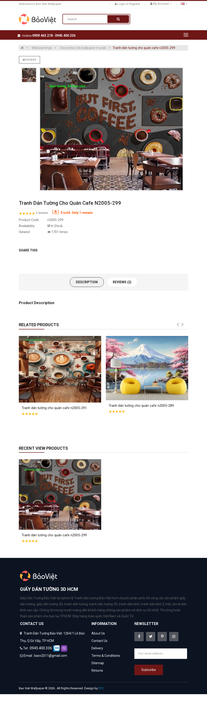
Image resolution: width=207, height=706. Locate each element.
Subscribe (148, 670)
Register (134, 4)
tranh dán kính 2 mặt (156, 604)
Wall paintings (42, 47)
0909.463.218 (42, 35)
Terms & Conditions (105, 655)
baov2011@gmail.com (50, 655)
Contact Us (99, 641)
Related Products (39, 324)
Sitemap (97, 663)
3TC (101, 688)
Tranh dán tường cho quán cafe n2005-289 (141, 405)
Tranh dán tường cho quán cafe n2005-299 (144, 47)
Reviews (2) (122, 282)
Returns (97, 670)
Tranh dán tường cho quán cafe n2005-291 (54, 408)
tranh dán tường (76, 604)
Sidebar (29, 60)
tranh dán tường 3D (103, 604)
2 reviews (42, 213)
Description (87, 282)
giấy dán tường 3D (49, 604)
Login (121, 4)
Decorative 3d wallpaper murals (83, 47)
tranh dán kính (129, 604)
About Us (98, 633)
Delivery (97, 648)
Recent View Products (43, 448)
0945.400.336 (65, 35)
